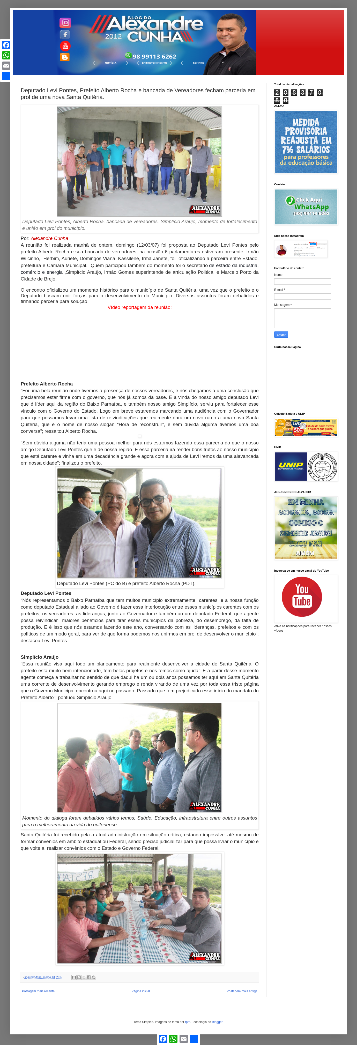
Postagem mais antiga (242, 991)
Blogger (217, 1022)
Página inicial (140, 991)
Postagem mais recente (38, 991)
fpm (187, 1022)
